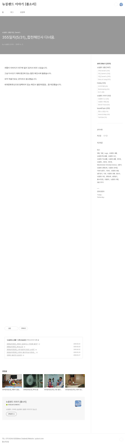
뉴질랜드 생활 (11, 340)
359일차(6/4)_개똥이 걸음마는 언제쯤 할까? (22, 344)
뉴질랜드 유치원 (113, 168)
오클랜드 (107, 179)
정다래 (110, 162)
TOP (121, 439)
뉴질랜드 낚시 (112, 156)
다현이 (108, 171)
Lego (106, 153)
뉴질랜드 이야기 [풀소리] (19, 4)
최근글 (99, 136)
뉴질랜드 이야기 (104, 96)
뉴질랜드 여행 (103, 102)
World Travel (104, 105)
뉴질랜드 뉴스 (103, 99)
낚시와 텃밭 (103, 86)
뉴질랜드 (99, 162)
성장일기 (114, 176)
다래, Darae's (104, 70)
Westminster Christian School (107, 165)
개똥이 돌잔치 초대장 (14, 355)
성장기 (120, 165)
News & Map (104, 114)
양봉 (98, 153)
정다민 (105, 162)
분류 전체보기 (104, 64)
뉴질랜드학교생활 (102, 156)
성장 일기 (99, 173)
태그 (12, 12)
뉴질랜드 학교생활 (102, 159)
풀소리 (118, 173)
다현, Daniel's (22, 340)
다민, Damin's (104, 73)
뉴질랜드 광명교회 (102, 168)
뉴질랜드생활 (112, 159)
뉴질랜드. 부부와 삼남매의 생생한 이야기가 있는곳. (21, 409)
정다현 (119, 159)
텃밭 (102, 153)
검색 (116, 4)
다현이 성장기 (101, 171)
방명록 (22, 12)
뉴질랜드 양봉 (111, 173)
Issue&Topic (103, 108)
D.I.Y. (101, 92)
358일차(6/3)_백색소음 (15, 347)
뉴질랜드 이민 (101, 176)
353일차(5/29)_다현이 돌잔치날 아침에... (21, 352)
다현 (105, 173)
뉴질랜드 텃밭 (115, 171)
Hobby (101, 83)
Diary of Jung (104, 79)
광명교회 (108, 176)
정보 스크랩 (103, 111)
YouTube (102, 117)
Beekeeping (103, 89)
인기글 (106, 136)
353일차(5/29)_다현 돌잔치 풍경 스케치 (20, 349)
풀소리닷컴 (100, 179)
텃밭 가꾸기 (100, 182)
